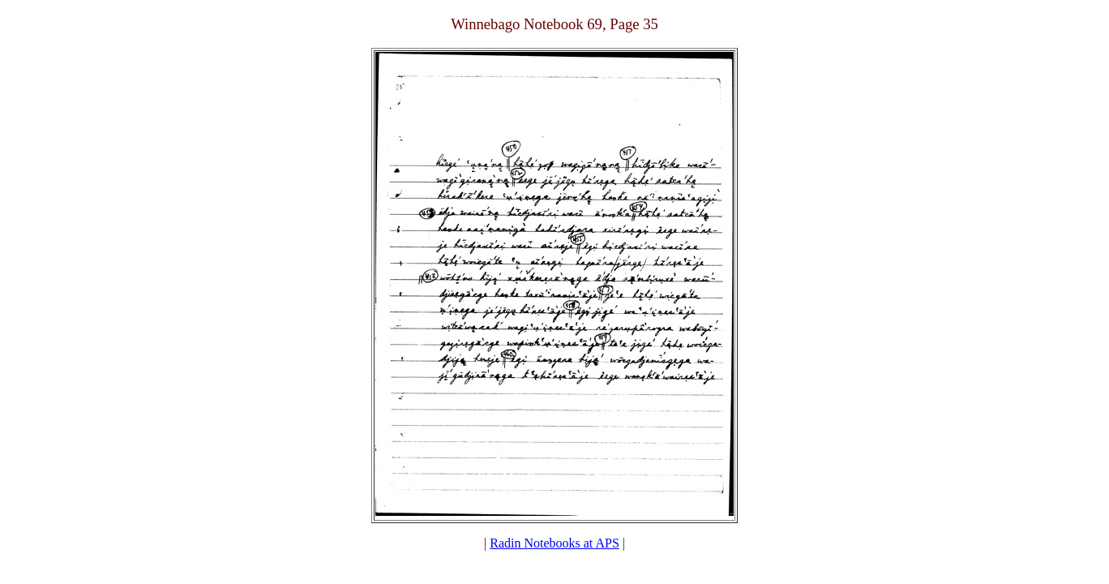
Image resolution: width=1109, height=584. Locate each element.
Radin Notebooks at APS (554, 543)
